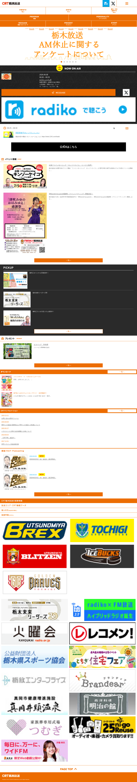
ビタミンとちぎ (45, 80)
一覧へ (68, 260)
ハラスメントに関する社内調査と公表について (16, 431)
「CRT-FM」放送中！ (8, 438)
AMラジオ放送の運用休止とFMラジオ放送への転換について (20, 425)
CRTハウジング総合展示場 (10, 444)
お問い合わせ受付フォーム (10, 418)
